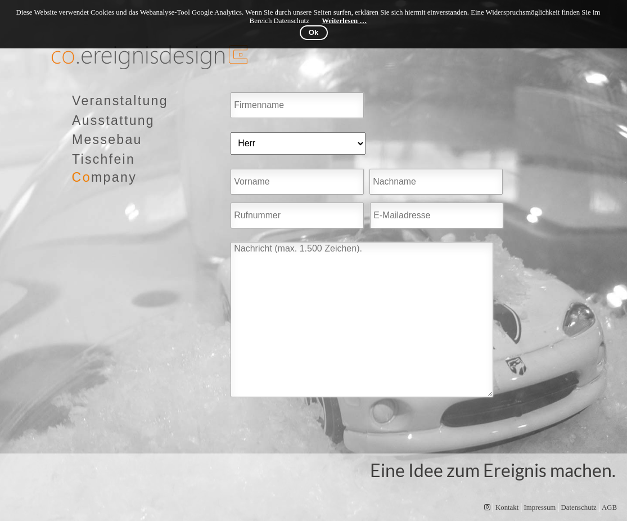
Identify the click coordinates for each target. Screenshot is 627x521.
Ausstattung (113, 120)
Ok (313, 32)
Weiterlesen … (344, 21)
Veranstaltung (120, 100)
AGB (609, 507)
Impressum (540, 507)
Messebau (107, 139)
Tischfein (103, 159)
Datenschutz (579, 507)
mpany (104, 177)
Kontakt (506, 507)
